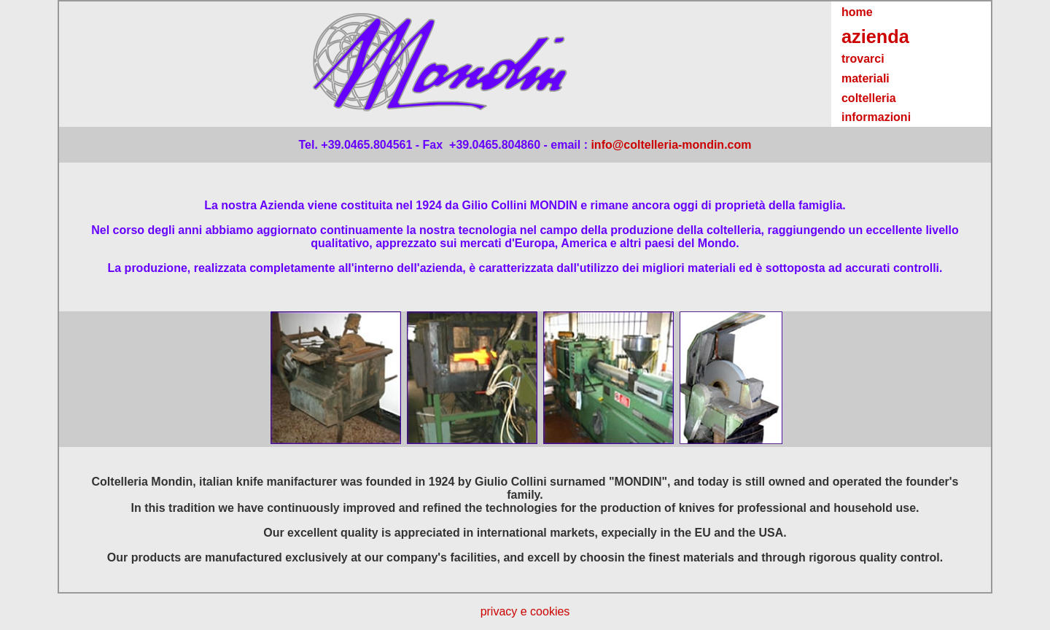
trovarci (862, 58)
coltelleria (868, 98)
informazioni (876, 117)
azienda (875, 36)
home (857, 12)
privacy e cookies (525, 611)
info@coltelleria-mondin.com (671, 145)
